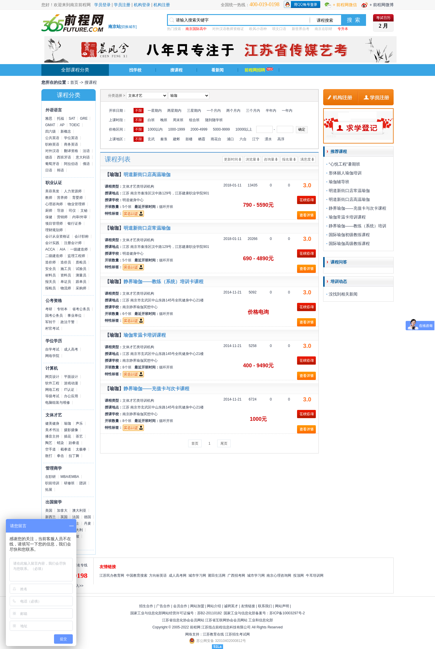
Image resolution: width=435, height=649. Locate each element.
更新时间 (231, 159)
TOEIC (74, 125)
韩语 (60, 170)
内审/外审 (79, 217)
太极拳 (81, 449)
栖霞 (201, 139)
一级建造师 (79, 249)
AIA (62, 249)
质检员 (81, 262)
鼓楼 (189, 139)
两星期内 (174, 111)
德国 (87, 517)
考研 (48, 309)
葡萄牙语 (52, 164)
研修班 (69, 483)
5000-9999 (221, 129)
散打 (48, 456)
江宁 (255, 139)
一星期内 (155, 111)
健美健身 (52, 423)
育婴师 (77, 197)
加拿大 (62, 510)
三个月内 (253, 111)
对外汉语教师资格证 (228, 29)
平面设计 (71, 376)
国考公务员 (54, 315)
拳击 (60, 456)
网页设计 (52, 376)
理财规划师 (54, 230)
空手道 (50, 449)
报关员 (50, 281)
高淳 (280, 139)
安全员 (50, 269)
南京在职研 (323, 29)
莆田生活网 (216, 575)
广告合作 (163, 606)
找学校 (135, 70)
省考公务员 (81, 309)
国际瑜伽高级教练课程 (349, 243)
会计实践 (52, 243)
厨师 (48, 210)
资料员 (65, 275)
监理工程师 (76, 256)
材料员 (50, 275)
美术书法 (52, 430)
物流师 (65, 288)
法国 (75, 517)
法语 (86, 151)
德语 (48, 157)
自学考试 (52, 349)
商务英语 (71, 144)
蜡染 (60, 443)
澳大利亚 (79, 510)
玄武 (151, 139)
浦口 (230, 139)
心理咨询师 (54, 204)
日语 (48, 170)
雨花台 (216, 139)
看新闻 (217, 70)
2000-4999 (198, 129)
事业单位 (75, 315)
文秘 (83, 210)
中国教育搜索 (136, 575)
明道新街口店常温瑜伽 (147, 228)
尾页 (223, 443)
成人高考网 (177, 575)
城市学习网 (197, 575)
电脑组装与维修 (57, 402)
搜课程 (176, 70)
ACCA (50, 249)
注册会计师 (73, 243)
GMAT (50, 125)
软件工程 (52, 383)
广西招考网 (236, 575)
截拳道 (65, 449)
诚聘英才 (231, 606)
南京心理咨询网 (279, 575)
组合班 (194, 120)
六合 (243, 139)
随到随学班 (214, 120)
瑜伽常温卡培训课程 (145, 335)
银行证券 (75, 223)
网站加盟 (197, 606)
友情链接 (248, 606)
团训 (82, 483)
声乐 (79, 423)
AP (62, 125)
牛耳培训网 (314, 575)
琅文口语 (279, 29)
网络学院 (52, 356)
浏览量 (251, 159)
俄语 (86, 164)
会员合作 (180, 606)
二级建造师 (54, 256)
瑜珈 (67, 423)
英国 (64, 517)
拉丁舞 (74, 456)
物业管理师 (76, 204)
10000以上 (243, 129)
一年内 (287, 111)
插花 (67, 436)
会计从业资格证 (57, 236)
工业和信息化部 (260, 620)
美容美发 (52, 191)
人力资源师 (73, 191)
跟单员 (81, 281)
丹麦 (87, 523)
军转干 (50, 322)
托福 (60, 118)
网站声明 (282, 606)
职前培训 (52, 483)
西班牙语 (64, 157)
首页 (74, 82)
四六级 (50, 131)
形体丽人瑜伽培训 (345, 173)
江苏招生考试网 (237, 634)
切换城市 (129, 27)
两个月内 (233, 111)
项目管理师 (54, 223)
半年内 (271, 111)
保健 (48, 217)
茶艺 (79, 436)
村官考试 (52, 328)
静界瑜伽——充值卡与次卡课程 (156, 388)
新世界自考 (300, 29)
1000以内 (155, 129)
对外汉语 (52, 151)
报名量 (287, 159)
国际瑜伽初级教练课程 (349, 234)
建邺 (176, 139)
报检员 (50, 288)
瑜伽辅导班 (339, 181)
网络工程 (52, 389)
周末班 (178, 120)
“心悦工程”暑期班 (344, 164)
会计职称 (82, 236)
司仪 (72, 210)
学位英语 (71, 138)
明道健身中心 (133, 200)
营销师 (62, 217)
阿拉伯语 (71, 164)
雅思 (48, 118)
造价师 (50, 262)
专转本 (62, 309)
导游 (60, 210)
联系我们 (265, 606)
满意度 (305, 159)
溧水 (268, 139)
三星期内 (194, 111)
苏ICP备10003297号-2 (287, 613)
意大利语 (83, 157)
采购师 (81, 288)
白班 (151, 120)
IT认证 (69, 389)
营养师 (62, 197)
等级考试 (52, 396)
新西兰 (50, 517)
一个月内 (214, 111)
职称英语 (52, 144)
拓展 (48, 489)
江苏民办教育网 (112, 575)
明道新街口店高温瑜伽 (147, 174)
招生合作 (146, 606)
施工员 (65, 269)
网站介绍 (214, 606)
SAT (72, 118)
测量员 (81, 275)
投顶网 (298, 575)
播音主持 (52, 436)
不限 (138, 111)
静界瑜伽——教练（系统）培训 (357, 225)
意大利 (77, 530)
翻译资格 (71, 151)
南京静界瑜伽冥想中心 (140, 307)
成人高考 (71, 349)
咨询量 (269, 159)
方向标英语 (158, 575)
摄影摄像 (71, 430)
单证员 (65, 281)
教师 (48, 197)
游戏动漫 (71, 383)
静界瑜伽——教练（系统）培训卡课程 (163, 281)
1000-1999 (176, 129)
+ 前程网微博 (382, 4)
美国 (48, 510)
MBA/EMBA (69, 476)
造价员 (65, 262)
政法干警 (67, 322)
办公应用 (71, 396)
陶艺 (48, 443)
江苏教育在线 (213, 634)
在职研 (50, 476)
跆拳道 (74, 443)
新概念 (65, 131)
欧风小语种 (258, 29)
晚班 (163, 120)
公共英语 (52, 138)
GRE (83, 118)
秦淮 (163, 139)
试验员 (81, 269)
